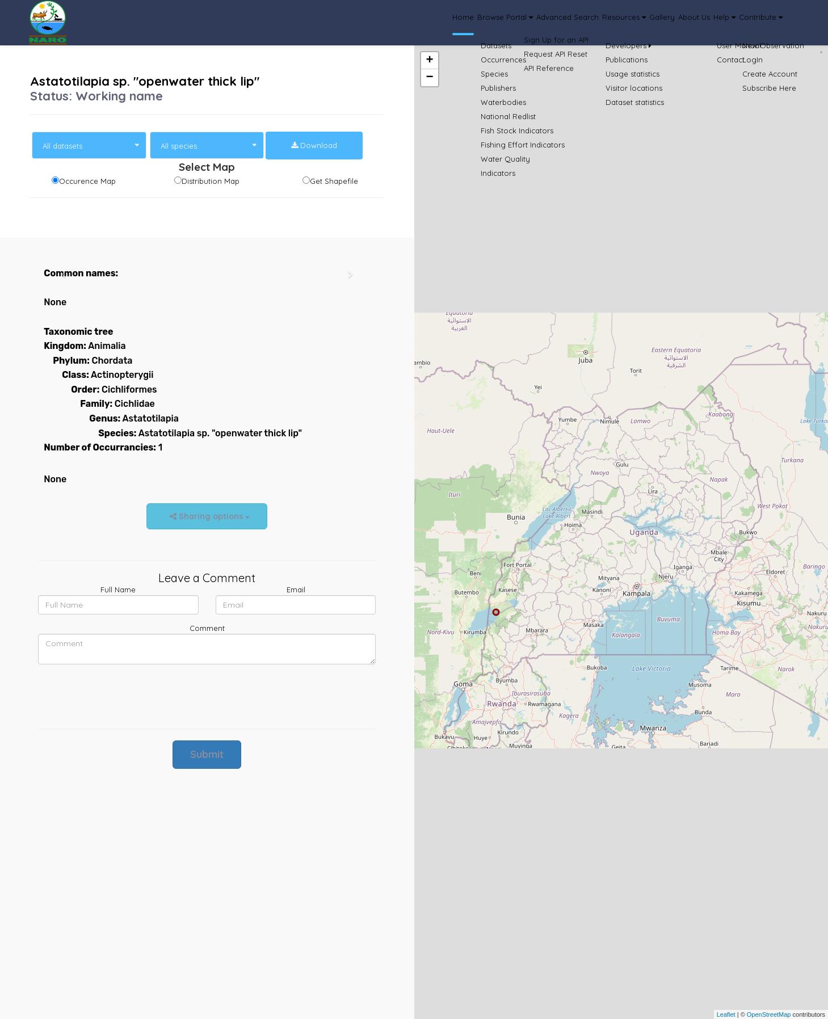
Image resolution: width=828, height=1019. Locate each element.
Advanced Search (481, 22)
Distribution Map (210, 181)
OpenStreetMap (769, 1014)
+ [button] (429, 60)
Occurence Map (87, 181)
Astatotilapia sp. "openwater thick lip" (144, 81)
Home (344, 22)
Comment (207, 628)
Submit (207, 754)
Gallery (607, 22)
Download (314, 145)
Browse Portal (401, 22)
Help (698, 22)
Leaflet (726, 1014)
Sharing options (207, 516)
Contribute (751, 22)
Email (296, 589)
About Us (653, 22)
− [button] (429, 77)
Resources (553, 22)
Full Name (118, 589)
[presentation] (124, 695)
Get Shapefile (334, 181)
